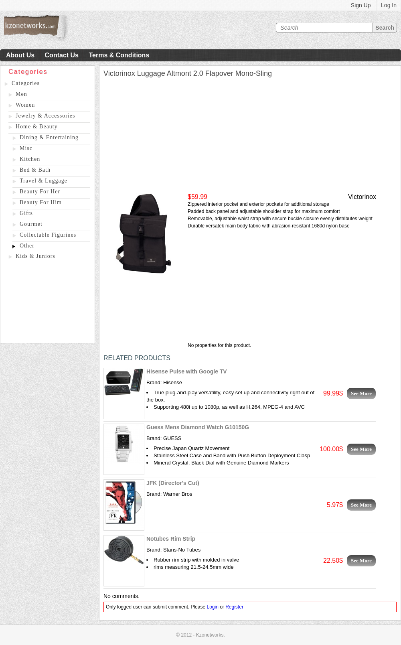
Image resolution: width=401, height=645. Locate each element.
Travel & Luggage (43, 181)
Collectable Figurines (48, 235)
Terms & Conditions (119, 55)
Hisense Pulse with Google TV (186, 371)
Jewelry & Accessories (45, 116)
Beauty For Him (41, 202)
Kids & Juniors (35, 256)
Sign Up (361, 5)
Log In (389, 5)
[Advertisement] (47, 303)
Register (234, 607)
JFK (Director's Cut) (172, 483)
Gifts (26, 213)
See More (361, 393)
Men (21, 94)
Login (212, 607)
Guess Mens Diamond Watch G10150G (197, 427)
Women (25, 105)
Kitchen (30, 159)
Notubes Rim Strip (170, 538)
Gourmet (31, 224)
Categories (26, 83)
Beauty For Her (40, 192)
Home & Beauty (37, 127)
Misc (26, 148)
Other (27, 246)
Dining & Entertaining (49, 137)
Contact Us (62, 55)
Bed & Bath (35, 170)
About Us (20, 55)
